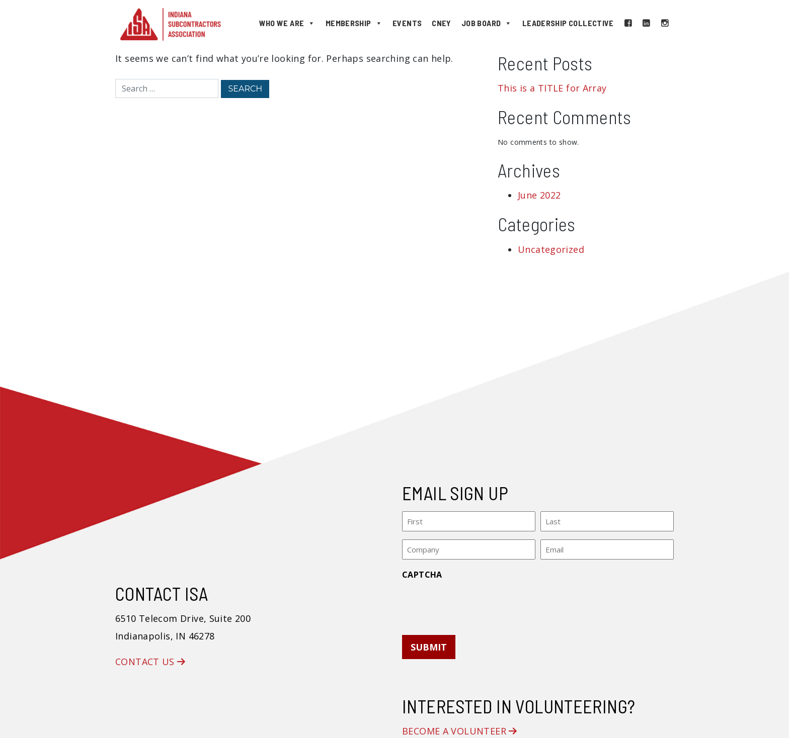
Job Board (486, 23)
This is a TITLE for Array (552, 88)
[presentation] (478, 604)
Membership (354, 23)
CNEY (441, 23)
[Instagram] (665, 23)
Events (407, 23)
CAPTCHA (422, 574)
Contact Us (150, 662)
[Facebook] (628, 23)
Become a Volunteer (459, 731)
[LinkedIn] (646, 23)
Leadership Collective (568, 23)
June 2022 (539, 195)
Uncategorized (551, 249)
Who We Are (287, 23)
